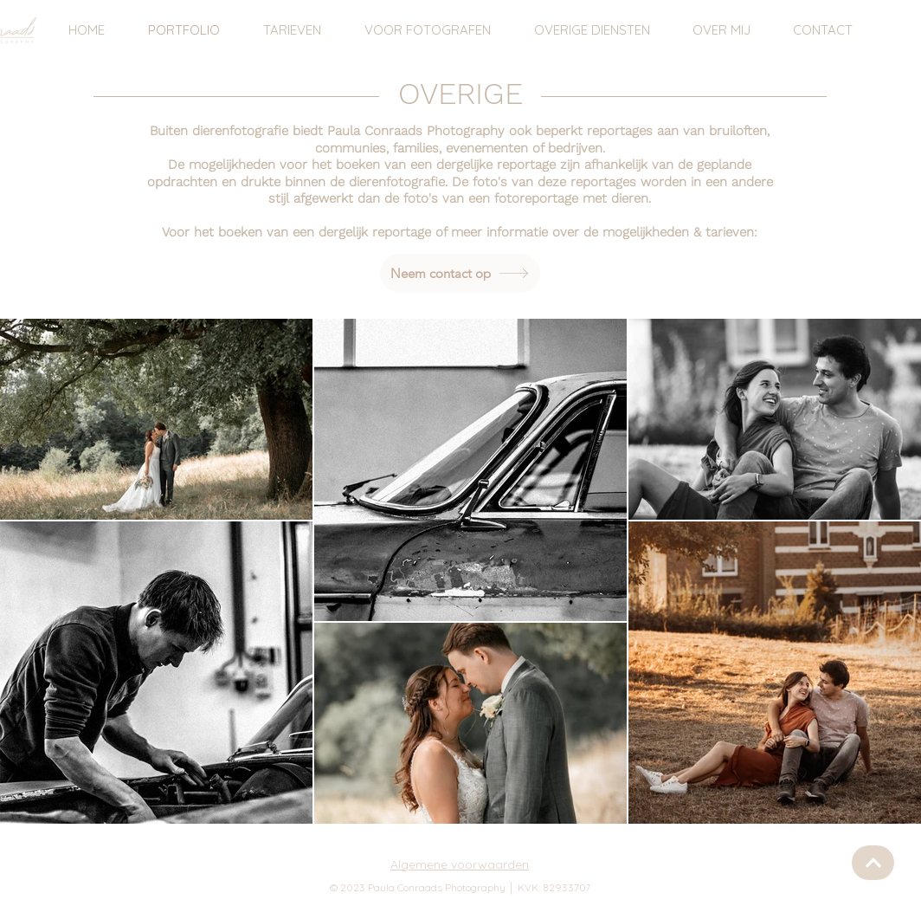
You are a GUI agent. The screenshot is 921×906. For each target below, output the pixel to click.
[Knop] (873, 862)
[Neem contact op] (460, 273)
